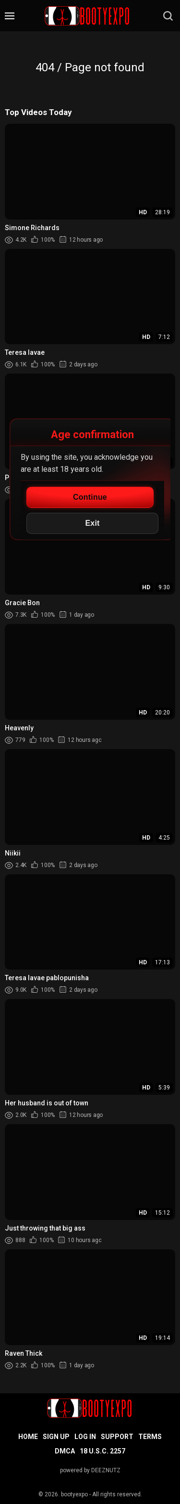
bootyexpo (74, 1494)
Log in (85, 1436)
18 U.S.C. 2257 (102, 1451)
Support (117, 1436)
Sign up (56, 1436)
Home (28, 1436)
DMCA (65, 1451)
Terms (150, 1436)
